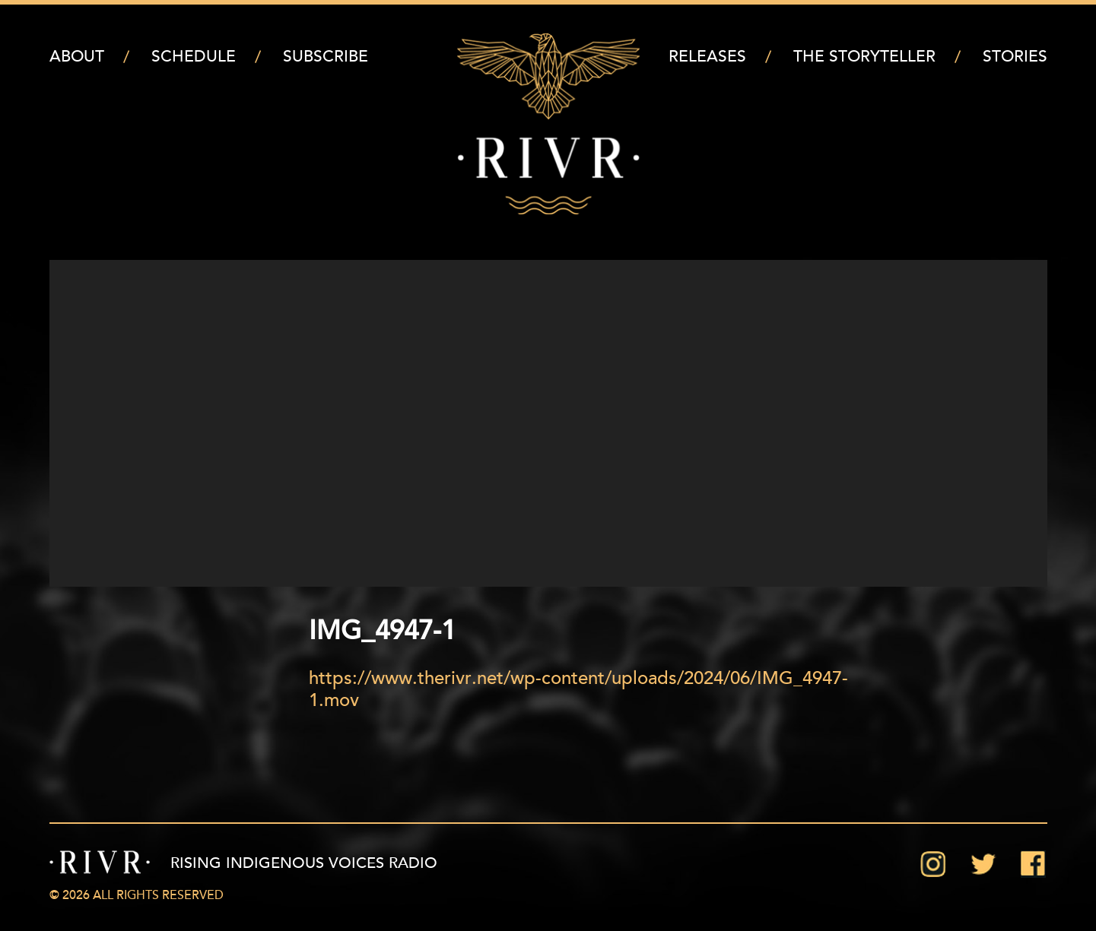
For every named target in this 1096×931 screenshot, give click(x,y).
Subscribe (325, 57)
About (76, 57)
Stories (1015, 57)
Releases (707, 57)
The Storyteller (864, 57)
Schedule (193, 57)
